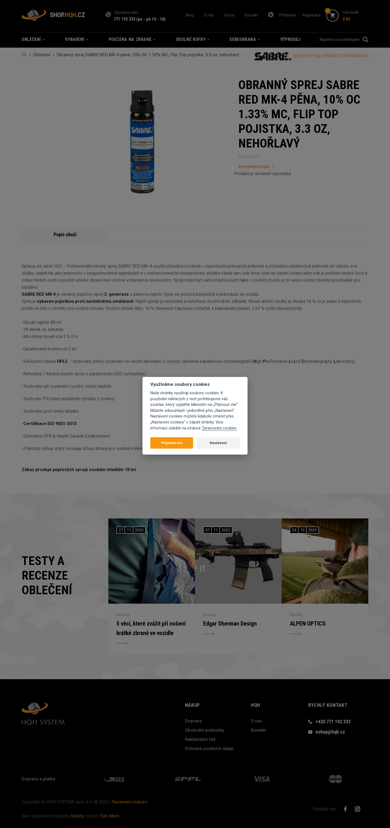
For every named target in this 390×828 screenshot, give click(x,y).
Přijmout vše (172, 443)
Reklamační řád (200, 739)
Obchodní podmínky (204, 730)
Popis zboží (65, 234)
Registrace (311, 15)
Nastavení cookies (129, 801)
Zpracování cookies (219, 428)
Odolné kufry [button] (192, 39)
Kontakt (251, 15)
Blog (190, 15)
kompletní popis (254, 166)
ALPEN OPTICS (308, 623)
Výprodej (290, 39)
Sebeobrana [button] (244, 39)
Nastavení (218, 443)
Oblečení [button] (33, 39)
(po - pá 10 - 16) (150, 19)
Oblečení (41, 54)
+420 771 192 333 (333, 721)
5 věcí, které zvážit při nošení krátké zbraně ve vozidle (151, 628)
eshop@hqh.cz (330, 732)
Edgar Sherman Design (230, 623)
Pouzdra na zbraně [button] (132, 39)
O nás (209, 15)
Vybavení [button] (76, 39)
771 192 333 (124, 19)
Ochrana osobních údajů (209, 748)
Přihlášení (287, 15)
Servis (229, 15)
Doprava (193, 721)
